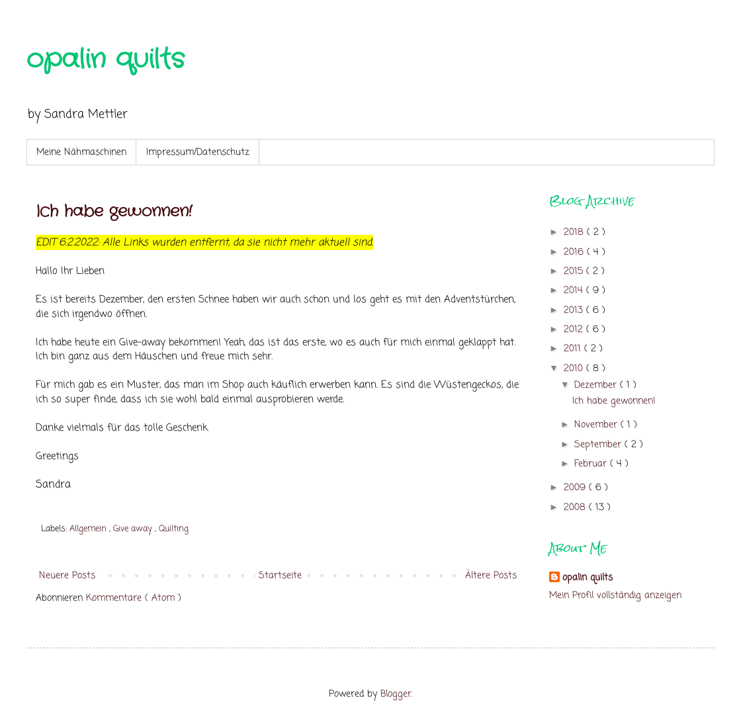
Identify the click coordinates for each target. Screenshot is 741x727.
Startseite (280, 576)
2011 (574, 349)
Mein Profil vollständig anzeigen (615, 596)
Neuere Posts (67, 576)
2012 (575, 330)
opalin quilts (105, 60)
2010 (575, 369)
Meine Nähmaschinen (81, 152)
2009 (576, 488)
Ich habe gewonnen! (114, 211)
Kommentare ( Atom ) (133, 598)
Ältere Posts (491, 576)
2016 (575, 252)
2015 (575, 271)
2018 (575, 232)
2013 (575, 311)
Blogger (396, 694)
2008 (576, 508)
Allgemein (89, 529)
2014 (575, 291)
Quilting (174, 529)
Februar (592, 464)
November (597, 425)
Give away (134, 529)
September (599, 445)
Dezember (597, 385)
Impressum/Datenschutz (197, 152)
